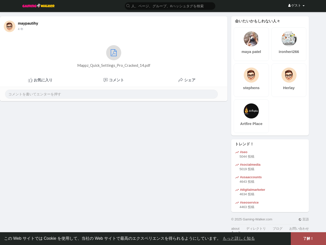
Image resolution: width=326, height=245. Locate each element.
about (235, 228)
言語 (303, 219)
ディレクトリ (256, 228)
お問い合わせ (299, 228)
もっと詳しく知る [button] (239, 238)
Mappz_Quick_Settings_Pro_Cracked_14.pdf (113, 56)
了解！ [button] (308, 238)
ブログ (277, 228)
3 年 (20, 29)
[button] (170, 6)
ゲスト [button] (296, 5)
